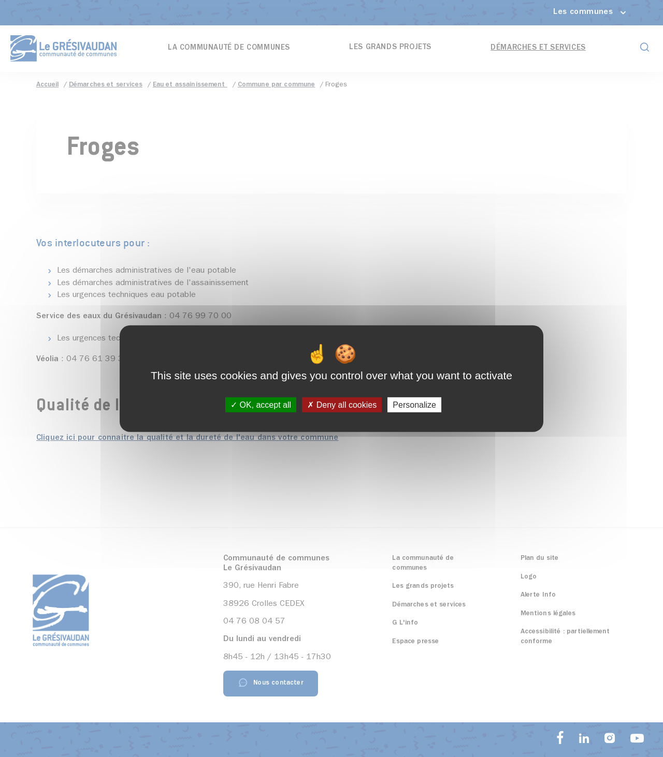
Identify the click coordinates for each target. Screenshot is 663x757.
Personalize (414, 404)
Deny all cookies (342, 404)
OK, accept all (260, 404)
